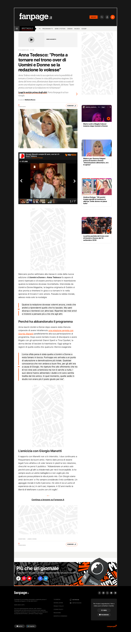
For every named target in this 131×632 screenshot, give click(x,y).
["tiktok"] (18, 578)
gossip (84, 28)
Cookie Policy (58, 609)
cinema (70, 28)
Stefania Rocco (30, 99)
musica (77, 28)
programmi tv (47, 28)
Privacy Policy (59, 606)
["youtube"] (30, 578)
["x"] (36, 578)
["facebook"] (42, 578)
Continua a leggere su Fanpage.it (48, 499)
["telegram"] (47, 578)
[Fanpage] (21, 593)
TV (40, 28)
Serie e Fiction (60, 28)
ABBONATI (93, 17)
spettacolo (27, 28)
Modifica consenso (60, 616)
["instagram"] (24, 578)
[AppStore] (19, 626)
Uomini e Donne (32, 538)
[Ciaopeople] (112, 627)
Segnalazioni (58, 603)
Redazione (57, 612)
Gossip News (21, 538)
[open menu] (16, 28)
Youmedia (57, 599)
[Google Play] (31, 626)
